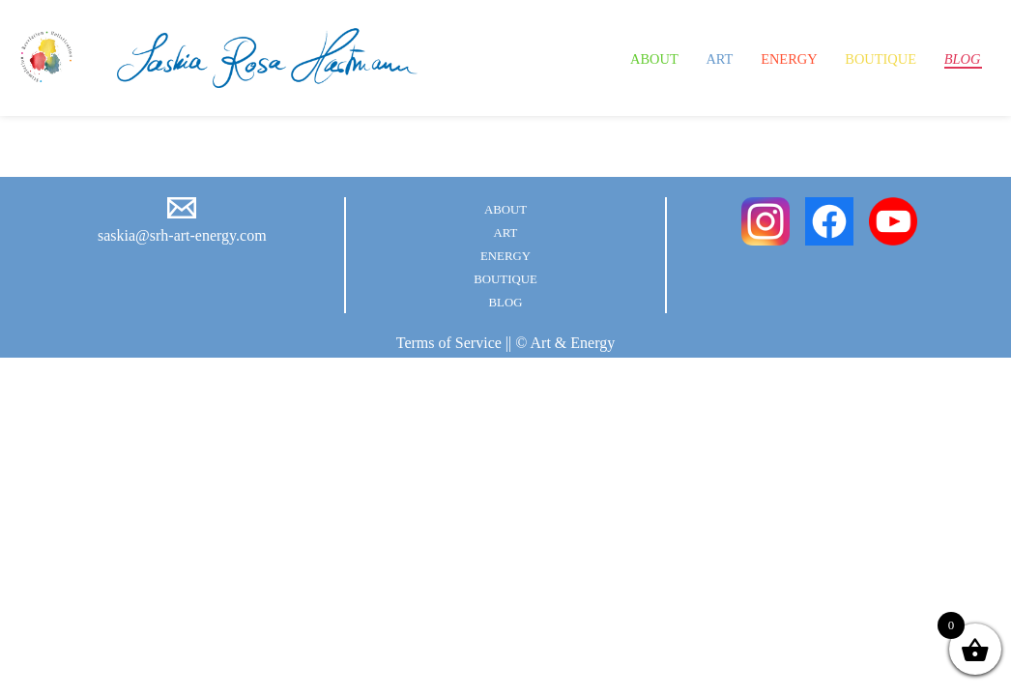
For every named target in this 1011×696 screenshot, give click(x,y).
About (600, 58)
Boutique (863, 58)
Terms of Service (449, 342)
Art (675, 58)
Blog (957, 58)
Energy (755, 58)
